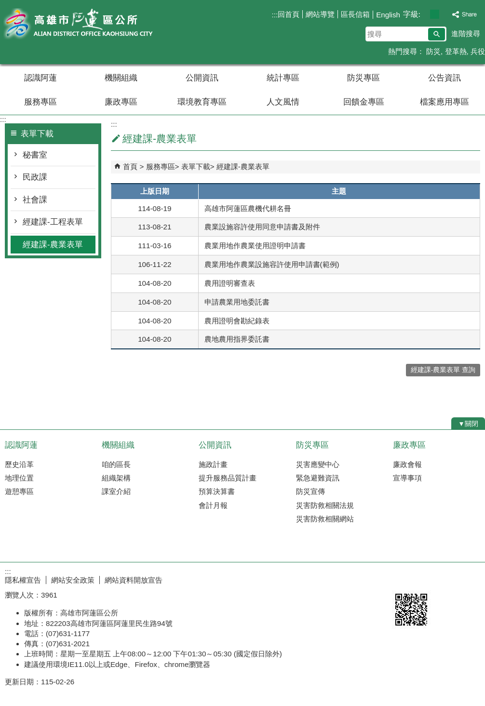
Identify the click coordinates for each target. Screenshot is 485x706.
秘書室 (35, 155)
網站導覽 (320, 14)
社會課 (35, 199)
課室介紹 (116, 491)
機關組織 (121, 77)
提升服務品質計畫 (227, 478)
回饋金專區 (363, 102)
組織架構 (116, 478)
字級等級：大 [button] (445, 14)
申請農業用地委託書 (236, 302)
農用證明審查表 (229, 283)
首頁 (130, 166)
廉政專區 (121, 102)
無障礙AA (450, 578)
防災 (432, 51)
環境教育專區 (202, 102)
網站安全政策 (72, 580)
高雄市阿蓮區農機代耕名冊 (247, 208)
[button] (436, 34)
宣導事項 (407, 478)
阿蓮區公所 (81, 23)
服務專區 (40, 102)
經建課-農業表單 (53, 244)
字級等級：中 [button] (434, 14)
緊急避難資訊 (317, 478)
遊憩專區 (19, 491)
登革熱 (456, 51)
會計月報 (213, 505)
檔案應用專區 (444, 102)
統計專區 (283, 77)
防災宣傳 (310, 491)
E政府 (402, 578)
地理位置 (19, 478)
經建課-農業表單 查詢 (443, 369)
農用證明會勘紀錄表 (236, 321)
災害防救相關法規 (325, 505)
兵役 (478, 51)
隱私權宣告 (23, 580)
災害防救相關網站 (325, 519)
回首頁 (288, 14)
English (388, 15)
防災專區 (363, 77)
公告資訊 (444, 77)
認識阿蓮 (40, 77)
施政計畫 (213, 464)
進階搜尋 (465, 33)
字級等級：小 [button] (424, 14)
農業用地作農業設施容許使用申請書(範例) (271, 264)
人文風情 (283, 102)
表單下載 (195, 166)
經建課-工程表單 (53, 221)
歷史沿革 (19, 464)
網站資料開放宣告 (133, 580)
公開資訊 (202, 77)
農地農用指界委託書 (236, 339)
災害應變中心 (317, 464)
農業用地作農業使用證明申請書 (255, 245)
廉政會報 (407, 464)
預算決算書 (217, 491)
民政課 (35, 177)
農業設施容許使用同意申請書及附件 (262, 227)
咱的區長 (116, 464)
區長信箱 (355, 14)
